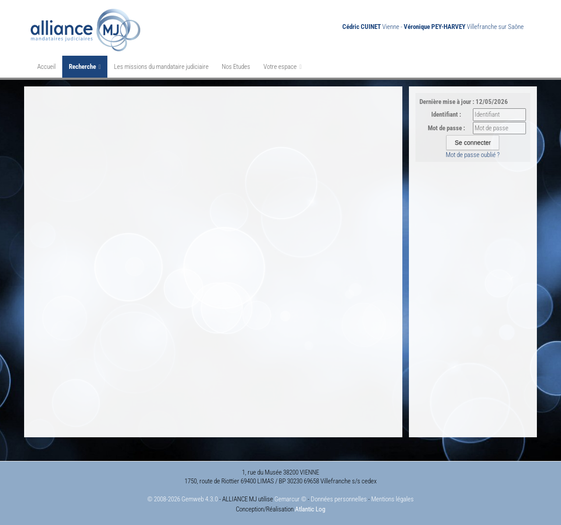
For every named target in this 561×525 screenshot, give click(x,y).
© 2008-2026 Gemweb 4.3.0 (182, 499)
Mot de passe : (446, 128)
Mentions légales (392, 499)
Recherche (85, 67)
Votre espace (282, 67)
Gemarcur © (290, 499)
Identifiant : (446, 114)
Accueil (46, 67)
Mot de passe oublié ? (473, 155)
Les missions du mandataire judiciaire (161, 67)
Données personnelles (339, 499)
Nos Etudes (236, 67)
